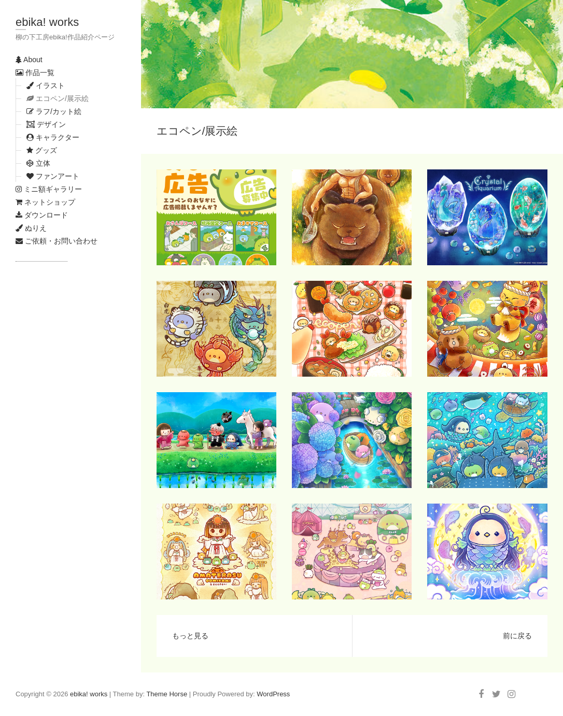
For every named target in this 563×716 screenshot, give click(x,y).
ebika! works (47, 22)
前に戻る (517, 636)
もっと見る (190, 636)
